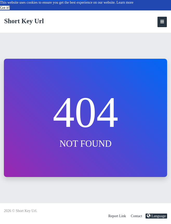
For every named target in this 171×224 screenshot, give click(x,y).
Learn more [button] (124, 2)
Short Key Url (24, 21)
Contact (136, 216)
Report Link (117, 216)
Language (156, 216)
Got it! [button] (5, 8)
